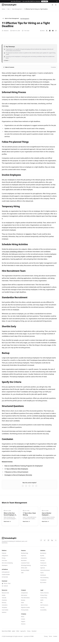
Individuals (43, 575)
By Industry (43, 553)
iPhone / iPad (6, 583)
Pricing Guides (24, 610)
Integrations (5, 555)
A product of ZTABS (28, 636)
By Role (42, 555)
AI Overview (5, 577)
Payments (23, 555)
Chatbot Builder (6, 574)
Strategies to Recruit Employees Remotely (18, 475)
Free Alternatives (25, 597)
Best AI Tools (24, 605)
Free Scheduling (44, 577)
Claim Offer (44, 1)
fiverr (35, 234)
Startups (42, 560)
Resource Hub (5, 593)
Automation (24, 558)
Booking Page (24, 553)
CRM (22, 572)
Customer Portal (25, 563)
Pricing (3, 558)
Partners (23, 624)
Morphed (34, 631)
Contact (23, 619)
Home (3, 9)
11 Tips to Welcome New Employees (16, 469)
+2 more (6, 60)
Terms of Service (44, 593)
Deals (22, 602)
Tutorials (4, 597)
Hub (8, 9)
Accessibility (43, 610)
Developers (5, 565)
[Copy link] (56, 30)
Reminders (24, 560)
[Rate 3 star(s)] (29, 485)
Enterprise (43, 558)
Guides (3, 595)
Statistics (4, 612)
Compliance (43, 580)
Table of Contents (29, 67)
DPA (41, 602)
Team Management (17, 9)
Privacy (46, 636)
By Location (43, 582)
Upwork (28, 234)
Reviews (23, 600)
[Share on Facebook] (53, 30)
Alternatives (24, 595)
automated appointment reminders (28, 446)
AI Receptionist (5, 572)
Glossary (4, 602)
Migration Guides (25, 607)
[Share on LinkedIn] (50, 30)
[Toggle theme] (52, 5)
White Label (24, 567)
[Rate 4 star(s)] (32, 485)
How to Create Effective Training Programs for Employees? (23, 466)
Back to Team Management (11, 18)
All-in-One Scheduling (7, 563)
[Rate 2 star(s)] (26, 485)
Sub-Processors (44, 605)
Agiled (13, 631)
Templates (4, 607)
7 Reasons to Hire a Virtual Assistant (16, 472)
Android (5, 586)
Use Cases (4, 560)
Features (4, 553)
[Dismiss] (57, 1)
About (22, 616)
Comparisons (24, 593)
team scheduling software (14, 251)
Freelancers (43, 563)
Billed (17, 631)
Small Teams (43, 565)
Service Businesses (45, 570)
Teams (42, 572)
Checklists (4, 600)
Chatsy (28, 631)
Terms (50, 636)
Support (23, 621)
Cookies (55, 636)
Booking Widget (25, 570)
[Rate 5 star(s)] (36, 485)
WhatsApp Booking (26, 565)
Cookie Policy (43, 597)
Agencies (42, 567)
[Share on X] (46, 30)
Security (42, 607)
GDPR (41, 600)
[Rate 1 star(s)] (22, 485)
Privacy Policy (43, 595)
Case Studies (5, 610)
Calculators (4, 605)
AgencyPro (23, 631)
